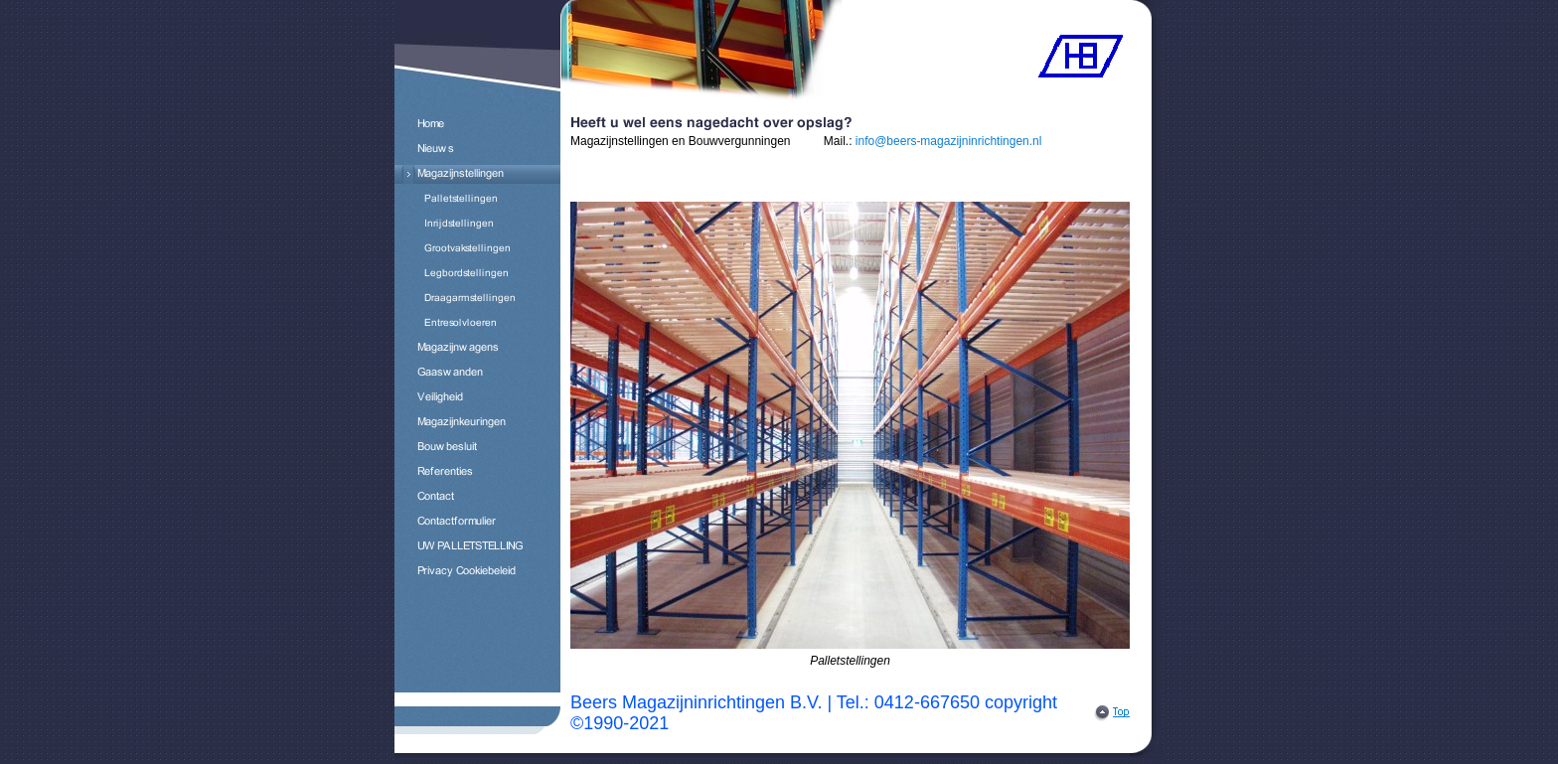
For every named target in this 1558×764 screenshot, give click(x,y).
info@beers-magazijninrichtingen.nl (949, 141)
